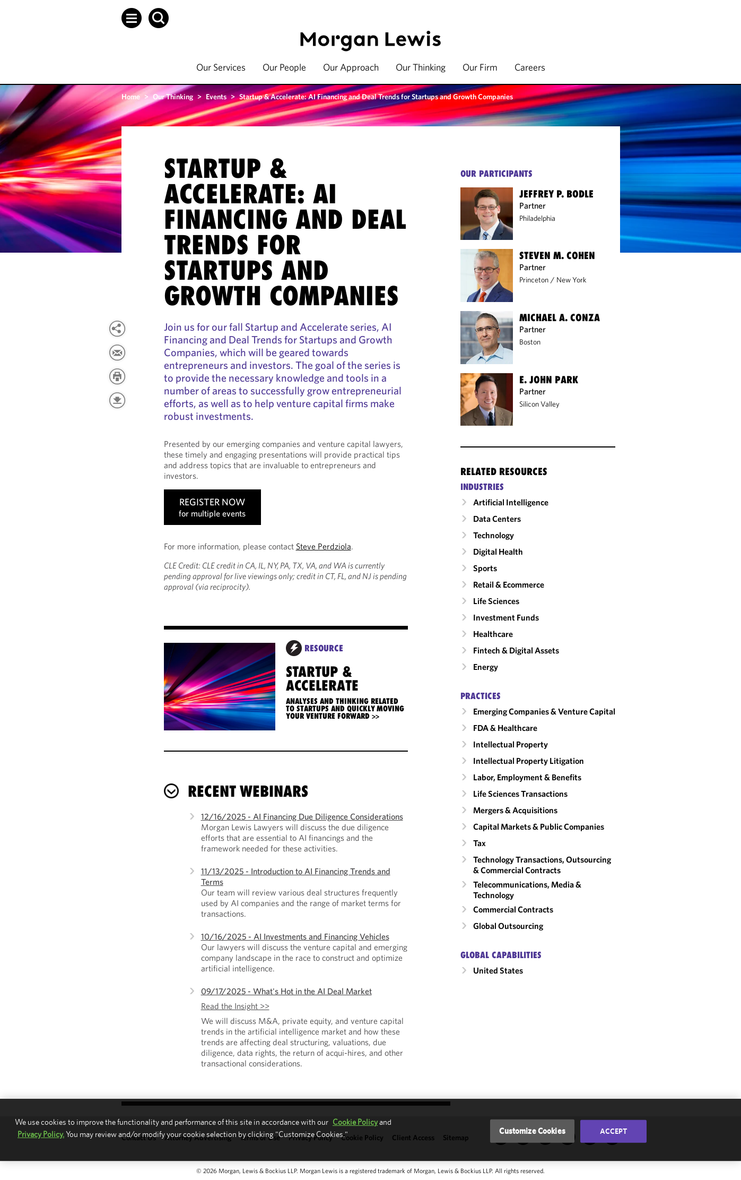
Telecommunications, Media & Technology (527, 889)
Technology (493, 535)
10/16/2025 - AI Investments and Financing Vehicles (295, 936)
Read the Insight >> (235, 1006)
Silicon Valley (539, 404)
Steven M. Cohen (557, 255)
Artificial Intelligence (510, 502)
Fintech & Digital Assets (516, 650)
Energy (485, 666)
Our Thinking (421, 67)
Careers (530, 67)
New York (571, 280)
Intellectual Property (510, 744)
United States (498, 970)
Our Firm (480, 67)
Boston (530, 342)
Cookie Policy (355, 1122)
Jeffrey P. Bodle (556, 194)
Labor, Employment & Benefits (527, 777)
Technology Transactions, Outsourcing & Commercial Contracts (542, 864)
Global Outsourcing (508, 925)
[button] (131, 18)
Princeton (533, 280)
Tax (479, 843)
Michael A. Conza (559, 317)
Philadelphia (537, 218)
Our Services (221, 67)
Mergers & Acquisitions (515, 810)
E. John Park (548, 379)
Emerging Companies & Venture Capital (544, 711)
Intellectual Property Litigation (528, 760)
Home (130, 96)
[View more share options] (117, 328)
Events (216, 96)
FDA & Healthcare (505, 727)
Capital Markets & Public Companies (538, 826)
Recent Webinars (248, 791)
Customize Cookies (532, 1131)
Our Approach (351, 67)
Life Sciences (496, 601)
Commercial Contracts (513, 909)
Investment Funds (506, 617)
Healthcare (493, 633)
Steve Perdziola (323, 546)
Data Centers (497, 518)
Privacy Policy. (41, 1134)
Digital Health (498, 551)
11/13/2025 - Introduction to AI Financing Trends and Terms (295, 876)
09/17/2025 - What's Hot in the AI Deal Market (286, 991)
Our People (284, 67)
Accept (613, 1131)
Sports (485, 568)
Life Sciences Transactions (520, 793)
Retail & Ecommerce (508, 584)
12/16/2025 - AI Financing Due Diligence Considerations (302, 816)
